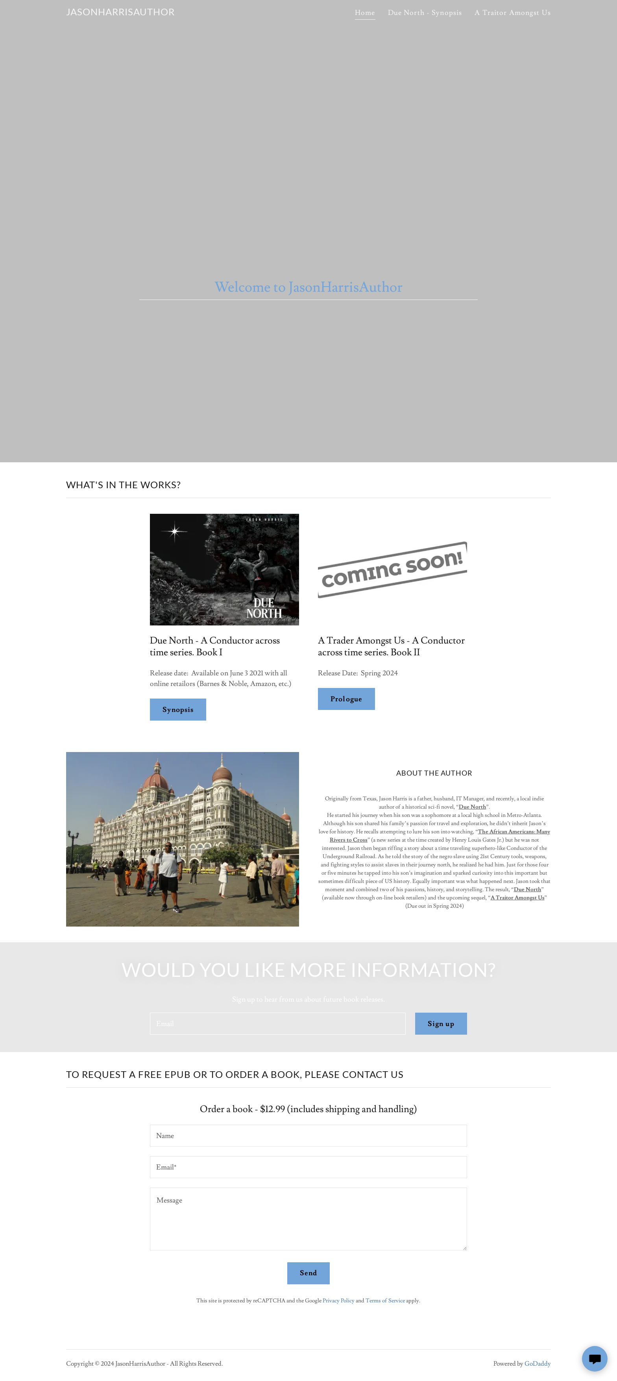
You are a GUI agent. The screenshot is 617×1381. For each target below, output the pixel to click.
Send (309, 1273)
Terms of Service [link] (385, 1300)
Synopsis (178, 709)
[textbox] (277, 1024)
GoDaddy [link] (538, 1364)
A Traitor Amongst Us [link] (513, 12)
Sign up (441, 1023)
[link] (120, 13)
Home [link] (365, 12)
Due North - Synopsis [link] (425, 12)
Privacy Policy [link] (339, 1300)
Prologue (346, 699)
